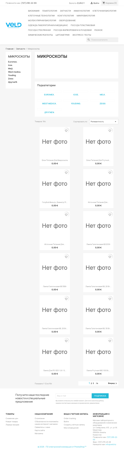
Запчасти (65, 11)
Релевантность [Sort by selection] (104, 121)
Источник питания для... (98, 202)
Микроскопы (19, 56)
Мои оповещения (71, 428)
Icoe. (10, 65)
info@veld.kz (111, 444)
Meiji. (10, 68)
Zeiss (10, 78)
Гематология (49, 11)
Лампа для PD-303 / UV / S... (54, 370)
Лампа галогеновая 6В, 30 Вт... (98, 328)
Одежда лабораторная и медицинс (48, 25)
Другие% (12, 82)
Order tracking (70, 418)
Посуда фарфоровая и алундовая (73, 30)
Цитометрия (63, 35)
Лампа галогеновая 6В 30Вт (54, 286)
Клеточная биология (104, 11)
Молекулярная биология (42, 20)
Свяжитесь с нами (42, 427)
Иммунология (82, 11)
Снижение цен (12, 418)
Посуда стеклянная (39, 30)
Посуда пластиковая (83, 25)
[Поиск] (102, 39)
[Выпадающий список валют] (81, 3)
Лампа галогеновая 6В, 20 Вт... (98, 286)
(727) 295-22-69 (28, 3)
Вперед (113, 383)
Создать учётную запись (74, 425)
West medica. (14, 72)
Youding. (12, 75)
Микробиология (86, 15)
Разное (98, 30)
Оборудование (67, 20)
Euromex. (12, 62)
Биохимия (33, 11)
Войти (66, 421)
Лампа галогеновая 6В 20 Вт (98, 244)
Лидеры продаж (12, 425)
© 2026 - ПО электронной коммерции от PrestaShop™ (62, 447)
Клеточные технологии (41, 15)
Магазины (39, 433)
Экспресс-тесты (81, 35)
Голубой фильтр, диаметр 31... (54, 202)
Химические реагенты (40, 35)
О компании (40, 418)
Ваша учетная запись (76, 414)
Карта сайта (40, 430)
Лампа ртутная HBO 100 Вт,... (98, 370)
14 (97, 383)
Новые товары (12, 421)
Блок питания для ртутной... (98, 160)
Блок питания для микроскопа (55, 160)
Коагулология (66, 15)
